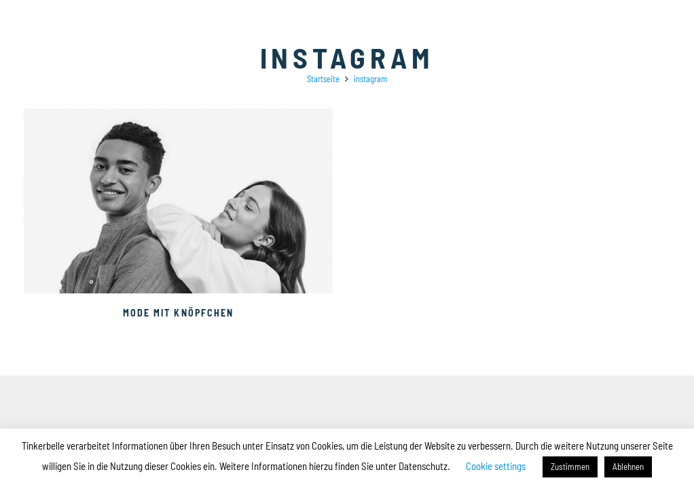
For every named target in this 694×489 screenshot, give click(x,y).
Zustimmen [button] (570, 466)
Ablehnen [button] (628, 466)
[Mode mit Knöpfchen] (178, 116)
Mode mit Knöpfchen (178, 313)
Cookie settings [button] (496, 466)
